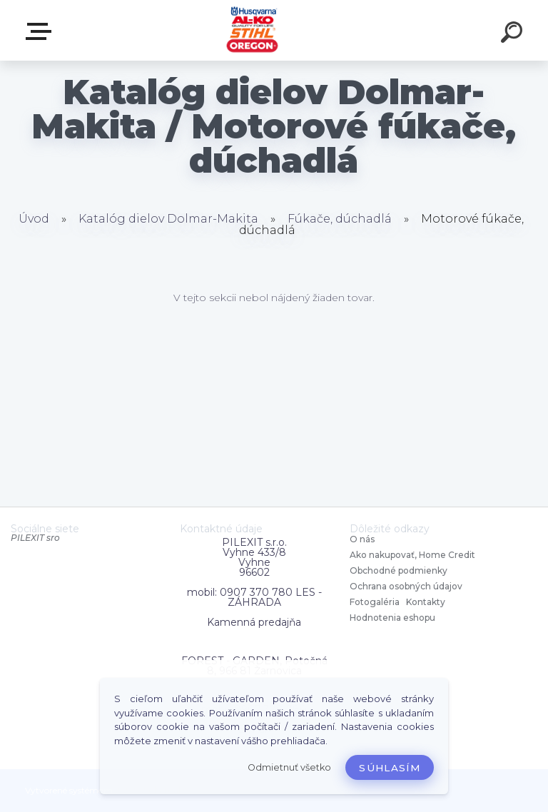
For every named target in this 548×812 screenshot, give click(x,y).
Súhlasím (389, 767)
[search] (514, 34)
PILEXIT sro (35, 537)
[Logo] (253, 30)
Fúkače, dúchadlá (340, 218)
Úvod (34, 218)
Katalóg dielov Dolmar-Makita (168, 218)
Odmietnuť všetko (289, 767)
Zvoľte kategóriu (41, 31)
